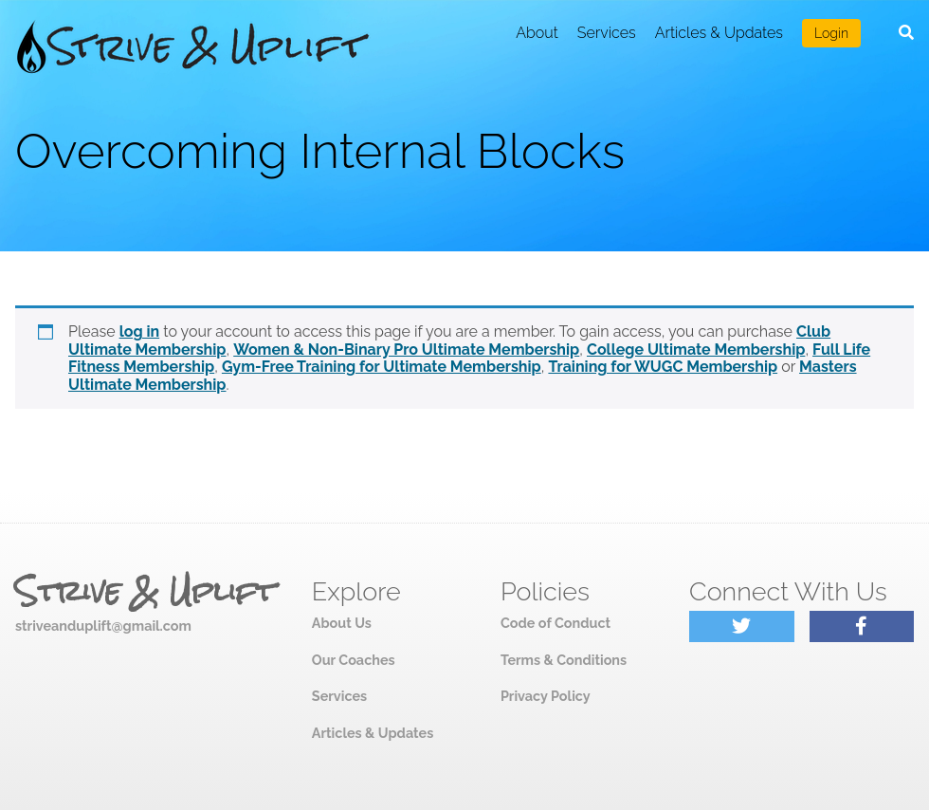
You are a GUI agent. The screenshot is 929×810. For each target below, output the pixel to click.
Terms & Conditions (564, 660)
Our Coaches (353, 660)
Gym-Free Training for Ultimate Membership (381, 367)
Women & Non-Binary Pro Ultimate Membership (406, 350)
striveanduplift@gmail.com (103, 625)
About (537, 33)
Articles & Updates (719, 33)
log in (139, 331)
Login (831, 33)
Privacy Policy (546, 696)
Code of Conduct (555, 623)
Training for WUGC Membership (662, 367)
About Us (342, 623)
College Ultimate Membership (696, 350)
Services (606, 33)
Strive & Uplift (145, 592)
